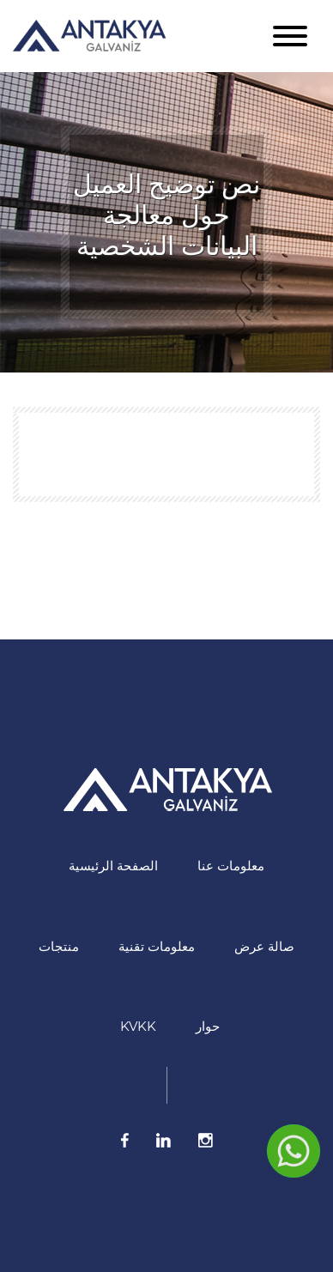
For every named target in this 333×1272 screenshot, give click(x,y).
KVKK (138, 1026)
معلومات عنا (230, 865)
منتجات (59, 946)
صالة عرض (264, 946)
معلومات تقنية (156, 946)
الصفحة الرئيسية (113, 865)
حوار (208, 1026)
